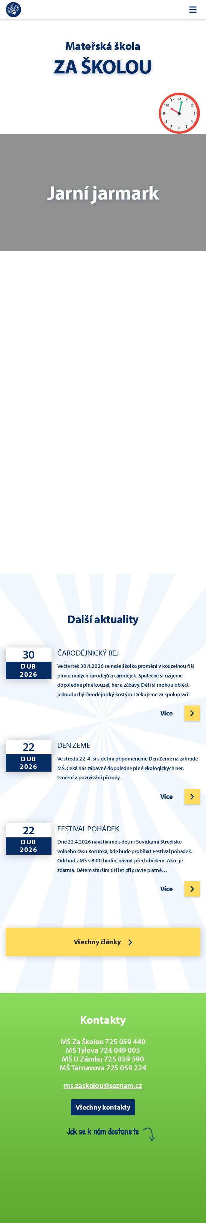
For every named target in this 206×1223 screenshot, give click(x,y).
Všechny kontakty (103, 1107)
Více (166, 713)
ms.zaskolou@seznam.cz (103, 1085)
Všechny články (103, 941)
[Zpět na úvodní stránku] (13, 9)
